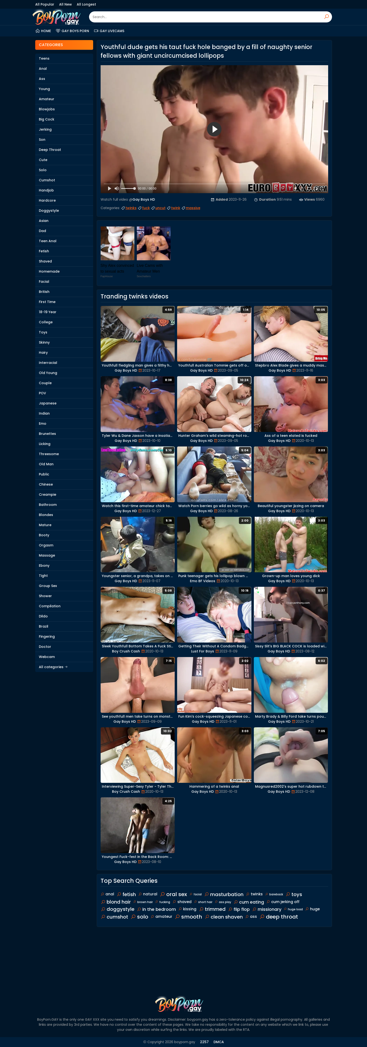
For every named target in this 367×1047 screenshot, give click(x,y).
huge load (293, 909)
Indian (44, 413)
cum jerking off (282, 901)
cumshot (114, 916)
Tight (43, 575)
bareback (274, 894)
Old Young (48, 372)
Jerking (45, 129)
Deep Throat (50, 149)
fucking (162, 902)
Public (44, 474)
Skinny (44, 342)
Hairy (43, 352)
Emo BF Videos (202, 581)
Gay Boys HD (143, 199)
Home (43, 30)
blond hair (116, 901)
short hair (203, 902)
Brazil (43, 626)
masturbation (223, 894)
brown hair (143, 902)
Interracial (48, 362)
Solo (43, 170)
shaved (182, 901)
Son (42, 139)
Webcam (47, 656)
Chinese (46, 484)
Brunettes (47, 433)
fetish (126, 894)
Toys (43, 332)
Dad (42, 230)
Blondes (46, 514)
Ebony (44, 565)
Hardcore (47, 200)
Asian (43, 220)
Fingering (47, 636)
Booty (44, 535)
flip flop (239, 909)
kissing (187, 909)
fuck (144, 207)
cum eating (249, 902)
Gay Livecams (109, 30)
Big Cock (46, 119)
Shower (45, 596)
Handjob (46, 190)
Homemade (49, 271)
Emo (42, 423)
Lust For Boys (202, 651)
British (44, 291)
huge (312, 909)
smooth (188, 916)
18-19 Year (47, 312)
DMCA (219, 1042)
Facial (44, 281)
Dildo (43, 616)
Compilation (50, 606)
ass (251, 916)
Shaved (45, 261)
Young (44, 88)
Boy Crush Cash (126, 651)
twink (173, 207)
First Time (47, 301)
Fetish (44, 251)
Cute (43, 159)
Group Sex (48, 585)
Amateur (46, 99)
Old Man (46, 464)
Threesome (49, 454)
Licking (44, 443)
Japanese (47, 403)
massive (190, 207)
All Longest (86, 4)
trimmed (212, 909)
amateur (161, 916)
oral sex (173, 894)
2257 (204, 1042)
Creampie (47, 494)
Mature (45, 525)
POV (42, 393)
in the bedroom (156, 909)
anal (107, 894)
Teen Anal (47, 241)
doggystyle (117, 909)
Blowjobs (47, 109)
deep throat (278, 916)
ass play (223, 902)
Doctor (45, 646)
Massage (47, 555)
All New (65, 4)
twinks (129, 207)
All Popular (44, 4)
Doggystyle (49, 210)
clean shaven (224, 916)
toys (293, 894)
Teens (44, 58)
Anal (43, 68)
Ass (42, 78)
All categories (53, 667)
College (46, 322)
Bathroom (48, 504)
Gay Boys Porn (72, 30)
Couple (45, 383)
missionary (266, 909)
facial (195, 894)
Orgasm (46, 545)
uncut (158, 207)
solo (139, 916)
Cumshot (47, 180)
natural (147, 894)
